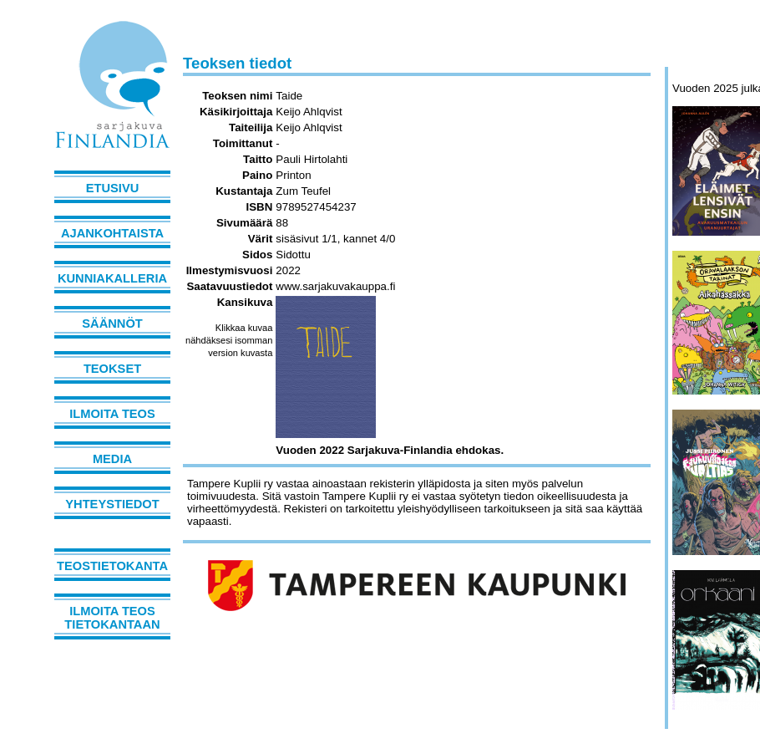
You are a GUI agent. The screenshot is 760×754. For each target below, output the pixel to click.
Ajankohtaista (112, 233)
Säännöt (112, 323)
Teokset (112, 368)
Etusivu (112, 188)
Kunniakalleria (112, 278)
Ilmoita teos (112, 413)
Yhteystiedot (112, 504)
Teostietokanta (112, 566)
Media (112, 459)
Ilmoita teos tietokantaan (112, 617)
